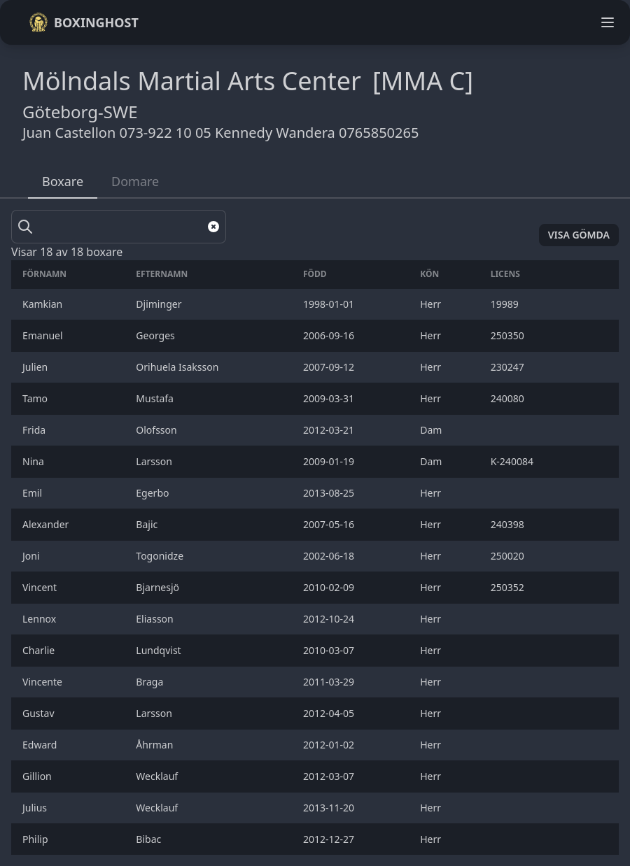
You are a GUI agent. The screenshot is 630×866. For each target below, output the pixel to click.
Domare (135, 181)
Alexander (46, 524)
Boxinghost (84, 22)
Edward (40, 744)
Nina (35, 461)
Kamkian (43, 304)
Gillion (39, 776)
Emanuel (43, 335)
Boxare (62, 181)
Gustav (39, 713)
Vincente (43, 681)
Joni (32, 555)
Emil (33, 492)
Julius (36, 807)
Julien (36, 367)
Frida (35, 429)
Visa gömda (579, 234)
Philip (36, 839)
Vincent (40, 587)
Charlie (41, 650)
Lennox (40, 618)
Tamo (36, 398)
